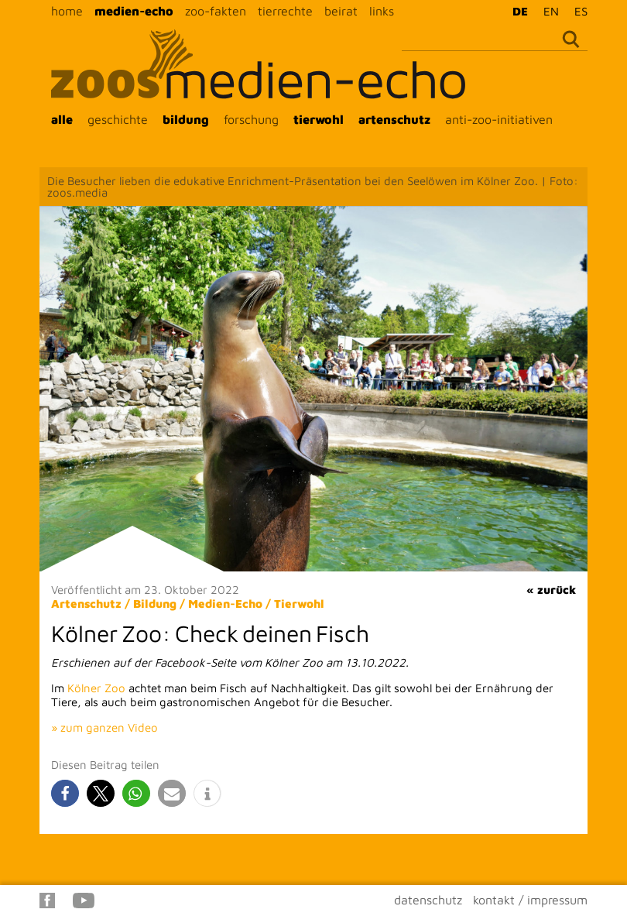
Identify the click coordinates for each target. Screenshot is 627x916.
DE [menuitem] (520, 11)
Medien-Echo (225, 603)
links (381, 11)
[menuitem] (516, 11)
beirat (341, 11)
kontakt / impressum (530, 900)
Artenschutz (86, 603)
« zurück (551, 589)
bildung (186, 119)
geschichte (117, 119)
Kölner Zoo (96, 688)
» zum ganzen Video (104, 727)
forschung (251, 119)
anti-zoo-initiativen (499, 119)
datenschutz (428, 900)
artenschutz (394, 119)
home (67, 11)
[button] (65, 793)
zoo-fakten (215, 11)
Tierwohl (299, 603)
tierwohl (318, 119)
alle (62, 119)
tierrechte (285, 11)
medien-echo (133, 11)
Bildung (154, 603)
